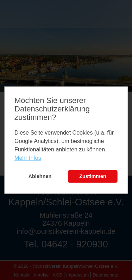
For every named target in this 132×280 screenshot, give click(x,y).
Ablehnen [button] (40, 176)
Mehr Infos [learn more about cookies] (27, 158)
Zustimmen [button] (92, 176)
